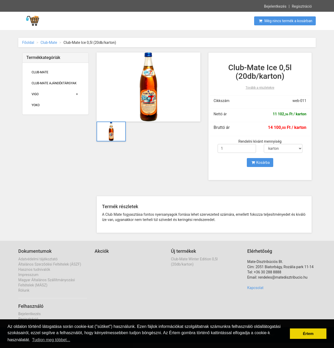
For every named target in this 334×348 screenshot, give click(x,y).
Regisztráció (302, 6)
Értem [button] (308, 334)
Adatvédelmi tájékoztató (38, 259)
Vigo (35, 94)
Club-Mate (48, 42)
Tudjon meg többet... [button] (51, 340)
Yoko (36, 105)
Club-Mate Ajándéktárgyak (54, 83)
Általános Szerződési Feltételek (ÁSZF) (49, 264)
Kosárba (261, 162)
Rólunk (23, 290)
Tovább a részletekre (260, 87)
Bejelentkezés (275, 6)
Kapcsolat (255, 288)
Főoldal (28, 42)
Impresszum (28, 275)
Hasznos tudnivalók (34, 269)
